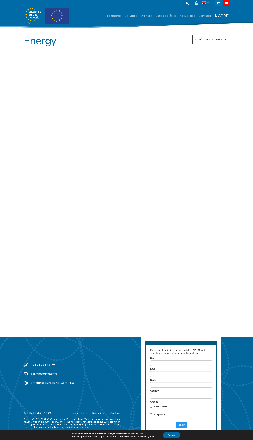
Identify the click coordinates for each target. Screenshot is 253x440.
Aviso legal (80, 413)
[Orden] (210, 39)
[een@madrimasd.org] (27, 374)
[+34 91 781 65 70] (27, 365)
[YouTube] (226, 3)
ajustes (150, 436)
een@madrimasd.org (44, 374)
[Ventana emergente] (196, 3)
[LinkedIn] (218, 3)
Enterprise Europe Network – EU (52, 383)
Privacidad (99, 413)
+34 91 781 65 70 (43, 365)
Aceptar (172, 435)
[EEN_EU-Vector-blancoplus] (46, 16)
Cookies (115, 413)
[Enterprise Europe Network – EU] (27, 383)
